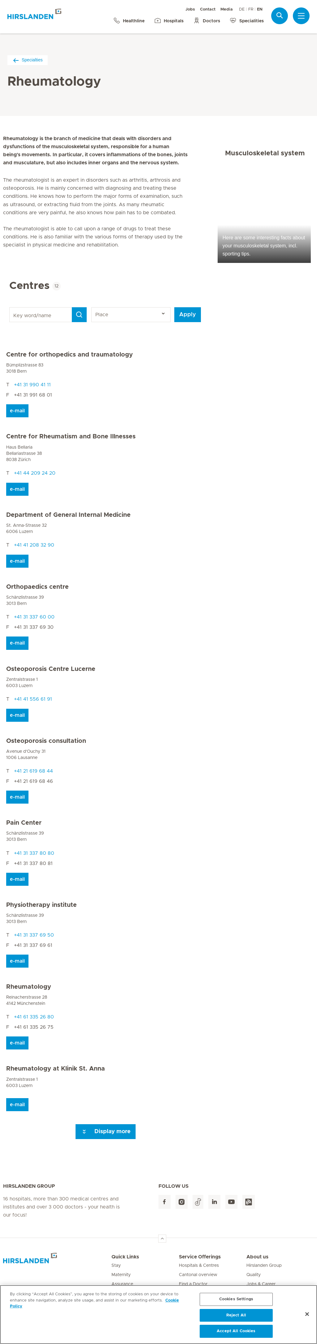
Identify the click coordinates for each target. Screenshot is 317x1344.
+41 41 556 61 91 (33, 699)
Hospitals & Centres (199, 1265)
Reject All (236, 1317)
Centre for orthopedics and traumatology (69, 355)
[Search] (79, 314)
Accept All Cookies (236, 1334)
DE (242, 9)
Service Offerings (200, 1256)
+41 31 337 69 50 (34, 935)
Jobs (190, 9)
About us (257, 1256)
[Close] (307, 1316)
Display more (105, 1131)
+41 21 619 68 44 (33, 771)
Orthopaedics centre (37, 587)
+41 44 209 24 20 (34, 473)
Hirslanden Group (264, 1265)
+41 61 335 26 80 (34, 1016)
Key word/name (10, 307)
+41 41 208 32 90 (34, 545)
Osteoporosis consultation (46, 741)
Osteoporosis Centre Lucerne (50, 669)
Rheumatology (28, 987)
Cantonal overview (198, 1275)
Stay (116, 1265)
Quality (253, 1275)
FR (250, 9)
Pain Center (23, 823)
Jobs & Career (261, 1284)
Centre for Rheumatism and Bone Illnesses (71, 436)
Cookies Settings (236, 1301)
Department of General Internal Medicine (68, 515)
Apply (187, 314)
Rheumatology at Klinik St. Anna (55, 1069)
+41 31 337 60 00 (34, 616)
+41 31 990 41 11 (32, 384)
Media (226, 9)
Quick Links (125, 1256)
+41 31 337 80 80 (34, 853)
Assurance (122, 1284)
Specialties (27, 60)
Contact (207, 9)
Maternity (121, 1275)
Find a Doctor (193, 1284)
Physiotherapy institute (41, 905)
